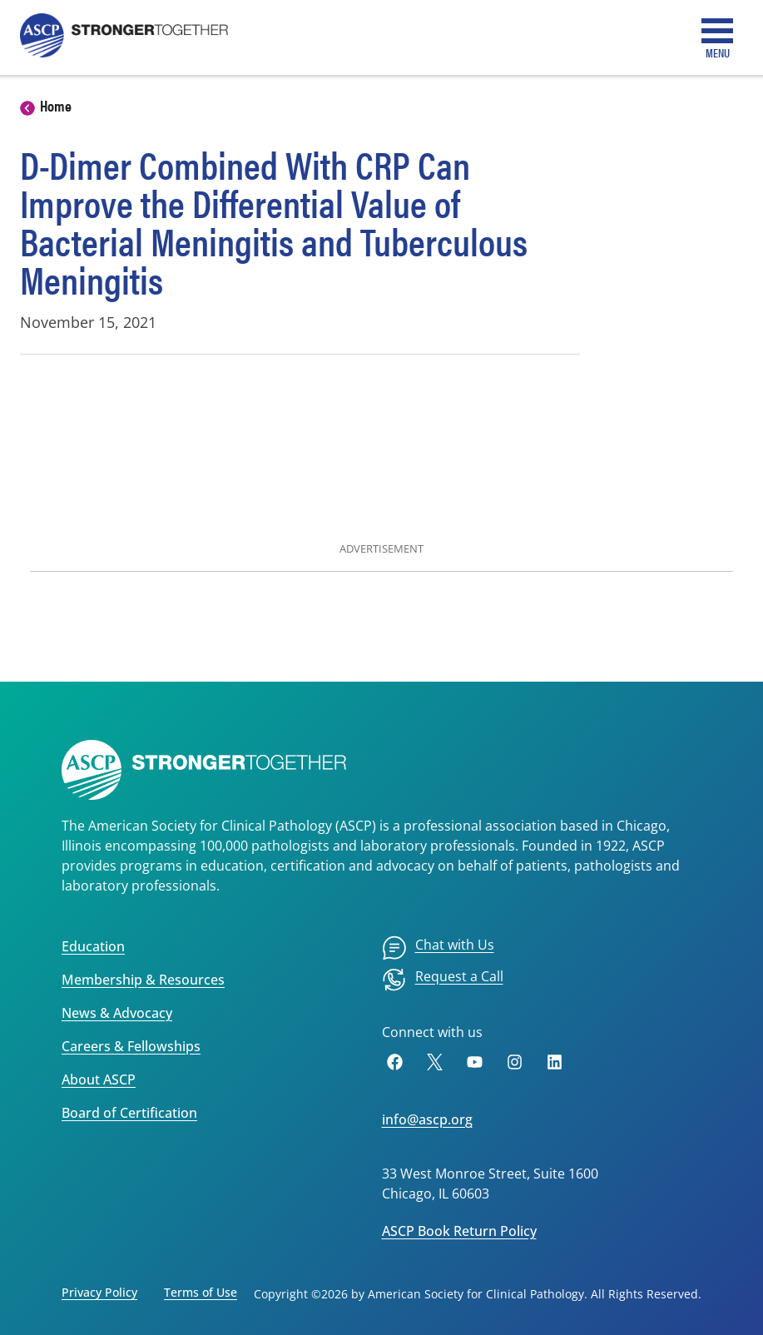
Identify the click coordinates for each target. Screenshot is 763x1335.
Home (56, 105)
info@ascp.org (427, 1119)
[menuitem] (438, 947)
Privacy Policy (99, 1292)
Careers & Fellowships (131, 1046)
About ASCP (99, 1079)
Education (93, 946)
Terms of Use (200, 1292)
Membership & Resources (143, 979)
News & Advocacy (117, 1013)
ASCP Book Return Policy (459, 1231)
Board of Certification (129, 1113)
